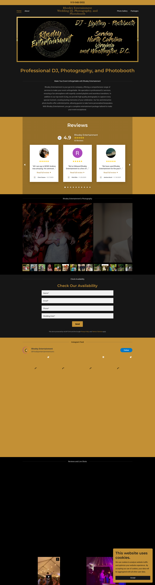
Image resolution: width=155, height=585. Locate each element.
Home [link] (19, 11)
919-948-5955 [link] (77, 2)
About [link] (27, 11)
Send (77, 324)
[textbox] (77, 293)
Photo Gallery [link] (122, 11)
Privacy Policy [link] (85, 331)
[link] (77, 14)
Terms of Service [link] (97, 331)
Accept (132, 578)
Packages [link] (134, 11)
